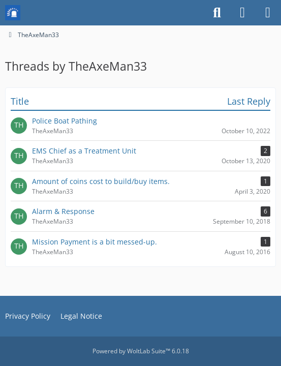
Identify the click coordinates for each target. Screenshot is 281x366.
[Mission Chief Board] (12, 13)
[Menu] (268, 13)
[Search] (217, 13)
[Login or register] (242, 12)
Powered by (140, 351)
